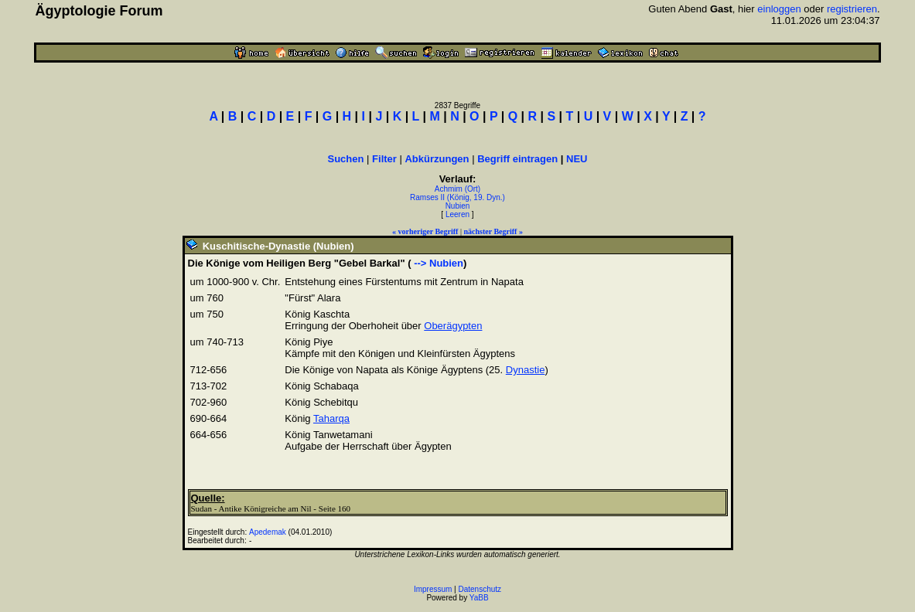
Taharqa (331, 418)
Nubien (458, 206)
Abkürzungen (437, 159)
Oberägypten (453, 326)
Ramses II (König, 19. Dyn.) (457, 197)
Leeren (457, 214)
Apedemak (267, 532)
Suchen (346, 159)
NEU (576, 159)
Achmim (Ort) (457, 189)
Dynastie (525, 370)
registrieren (852, 9)
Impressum (433, 589)
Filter (384, 159)
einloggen (779, 9)
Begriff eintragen (517, 159)
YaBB (479, 597)
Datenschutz (480, 589)
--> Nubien (437, 263)
